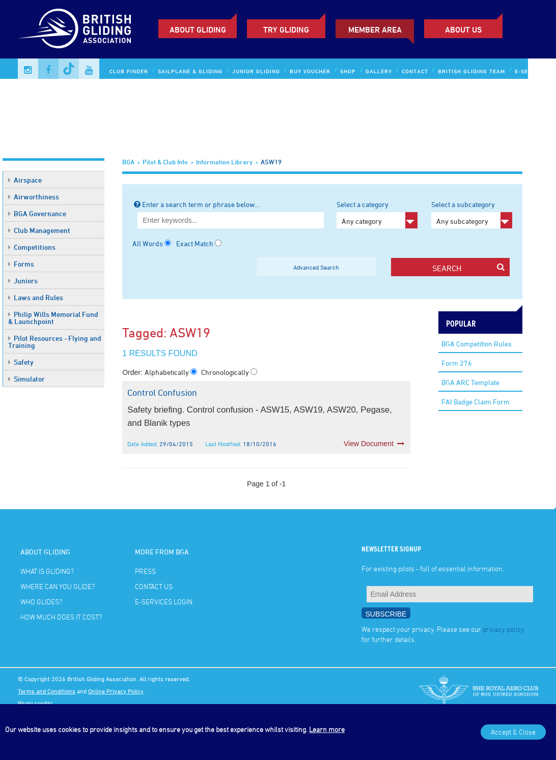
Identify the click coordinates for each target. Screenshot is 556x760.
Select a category (377, 214)
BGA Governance (37, 213)
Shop (348, 71)
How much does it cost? (61, 616)
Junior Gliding (256, 71)
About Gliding (198, 29)
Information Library (224, 162)
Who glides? (41, 601)
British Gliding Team (471, 71)
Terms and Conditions (46, 690)
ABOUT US (463, 29)
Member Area (375, 29)
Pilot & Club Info (165, 162)
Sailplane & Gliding (190, 71)
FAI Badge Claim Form (475, 401)
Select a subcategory (471, 214)
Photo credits (35, 703)
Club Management (39, 230)
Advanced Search (316, 267)
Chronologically (226, 372)
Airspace (25, 180)
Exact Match (194, 243)
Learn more (327, 729)
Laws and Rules (35, 297)
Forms (21, 263)
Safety (21, 362)
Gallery (379, 71)
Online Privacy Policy (116, 690)
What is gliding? (47, 571)
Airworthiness (33, 196)
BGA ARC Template (470, 382)
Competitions (31, 247)
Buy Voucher (310, 71)
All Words (147, 243)
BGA (128, 162)
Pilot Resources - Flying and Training (54, 341)
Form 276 (456, 363)
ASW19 (271, 162)
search (468, 268)
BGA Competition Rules (476, 343)
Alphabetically (167, 372)
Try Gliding (286, 29)
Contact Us (154, 586)
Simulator (26, 378)
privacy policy (503, 629)
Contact (415, 71)
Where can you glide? (57, 586)
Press (145, 571)
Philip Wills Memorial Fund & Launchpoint (53, 318)
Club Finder (128, 71)
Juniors (23, 280)
